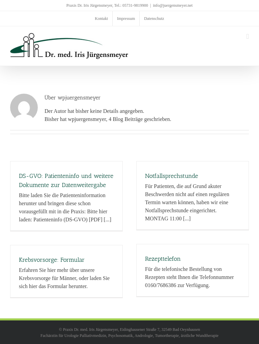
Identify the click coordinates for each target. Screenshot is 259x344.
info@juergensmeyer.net (173, 5)
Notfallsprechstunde (171, 176)
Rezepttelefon (163, 258)
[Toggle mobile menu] (247, 36)
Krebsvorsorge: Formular (52, 259)
